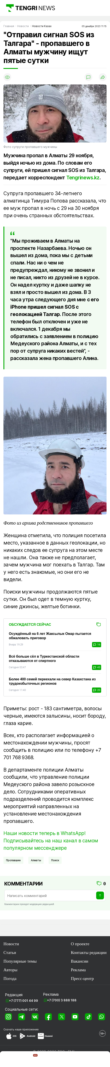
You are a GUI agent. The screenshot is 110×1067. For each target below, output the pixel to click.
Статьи (9, 952)
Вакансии (79, 961)
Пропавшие (13, 860)
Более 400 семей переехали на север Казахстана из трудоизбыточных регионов (52, 681)
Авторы (10, 969)
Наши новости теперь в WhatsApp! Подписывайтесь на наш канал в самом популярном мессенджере (50, 840)
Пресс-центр (82, 978)
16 (96, 644)
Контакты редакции (89, 952)
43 (96, 667)
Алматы (36, 860)
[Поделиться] (103, 77)
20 (96, 690)
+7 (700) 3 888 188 (62, 1000)
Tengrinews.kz (82, 177)
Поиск (55, 860)
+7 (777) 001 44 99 (23, 1000)
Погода (9, 978)
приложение (30, 1029)
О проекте (80, 943)
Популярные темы (20, 961)
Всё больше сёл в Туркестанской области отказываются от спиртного (44, 659)
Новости (11, 943)
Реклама (78, 969)
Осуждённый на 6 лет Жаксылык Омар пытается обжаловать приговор (50, 636)
